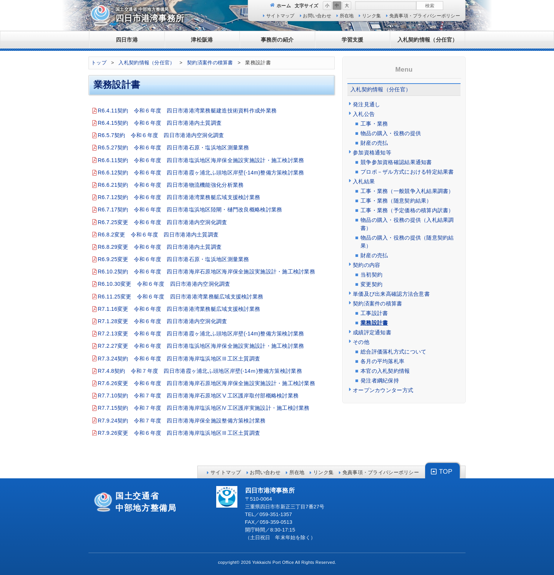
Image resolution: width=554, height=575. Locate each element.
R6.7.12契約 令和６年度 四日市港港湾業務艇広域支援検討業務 (179, 197)
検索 (429, 5)
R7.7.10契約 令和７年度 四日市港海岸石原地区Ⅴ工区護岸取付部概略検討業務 (198, 395)
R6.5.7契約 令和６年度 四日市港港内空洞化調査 (161, 135)
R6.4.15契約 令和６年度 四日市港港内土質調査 (160, 123)
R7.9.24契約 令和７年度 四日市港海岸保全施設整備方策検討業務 (182, 420)
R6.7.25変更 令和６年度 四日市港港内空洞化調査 (162, 222)
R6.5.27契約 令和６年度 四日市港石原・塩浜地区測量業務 (173, 147)
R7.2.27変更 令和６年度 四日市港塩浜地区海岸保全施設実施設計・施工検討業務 (201, 346)
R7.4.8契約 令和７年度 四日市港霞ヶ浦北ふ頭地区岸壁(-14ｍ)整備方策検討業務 (200, 371)
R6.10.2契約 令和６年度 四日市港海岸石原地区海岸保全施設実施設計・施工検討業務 (206, 271)
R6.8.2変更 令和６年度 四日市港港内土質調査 (158, 234)
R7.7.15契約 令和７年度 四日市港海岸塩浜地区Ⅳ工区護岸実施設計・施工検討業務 (204, 408)
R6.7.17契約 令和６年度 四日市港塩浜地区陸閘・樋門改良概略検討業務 (190, 209)
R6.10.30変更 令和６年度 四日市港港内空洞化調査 (164, 284)
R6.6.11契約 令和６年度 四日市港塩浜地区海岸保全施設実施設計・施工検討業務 (201, 160)
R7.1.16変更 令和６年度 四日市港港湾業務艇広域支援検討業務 (179, 309)
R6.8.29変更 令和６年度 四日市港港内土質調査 (160, 247)
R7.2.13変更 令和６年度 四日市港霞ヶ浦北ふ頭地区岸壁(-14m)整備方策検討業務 (201, 333)
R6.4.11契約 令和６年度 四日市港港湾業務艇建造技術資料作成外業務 (187, 110)
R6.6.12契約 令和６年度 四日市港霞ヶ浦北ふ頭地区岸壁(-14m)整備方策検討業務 (201, 172)
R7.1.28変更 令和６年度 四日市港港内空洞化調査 (162, 321)
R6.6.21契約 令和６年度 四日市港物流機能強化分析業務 (171, 185)
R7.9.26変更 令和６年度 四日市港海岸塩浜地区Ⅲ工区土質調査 (179, 433)
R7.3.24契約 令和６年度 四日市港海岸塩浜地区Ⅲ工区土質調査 (179, 358)
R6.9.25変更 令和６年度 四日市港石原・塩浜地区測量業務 (173, 259)
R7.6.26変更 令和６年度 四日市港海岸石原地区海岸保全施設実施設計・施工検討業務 (206, 383)
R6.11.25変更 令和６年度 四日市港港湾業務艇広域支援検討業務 (180, 296)
